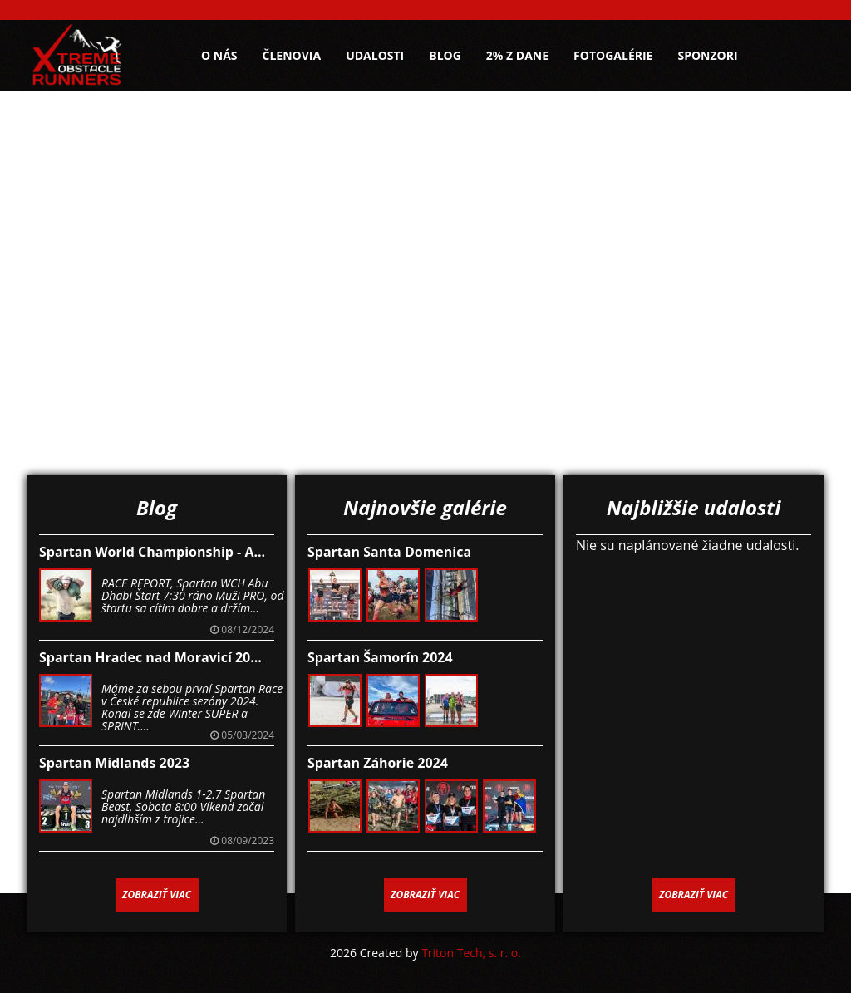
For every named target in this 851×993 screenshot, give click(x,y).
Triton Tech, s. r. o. (471, 953)
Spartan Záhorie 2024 (377, 763)
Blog (445, 55)
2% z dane (517, 55)
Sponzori (707, 55)
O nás (219, 55)
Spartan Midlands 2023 (114, 763)
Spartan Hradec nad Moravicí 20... (150, 657)
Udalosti (375, 55)
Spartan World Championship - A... (152, 552)
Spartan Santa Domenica (389, 552)
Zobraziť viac (156, 894)
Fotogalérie (612, 55)
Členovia (292, 55)
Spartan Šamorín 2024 (380, 657)
